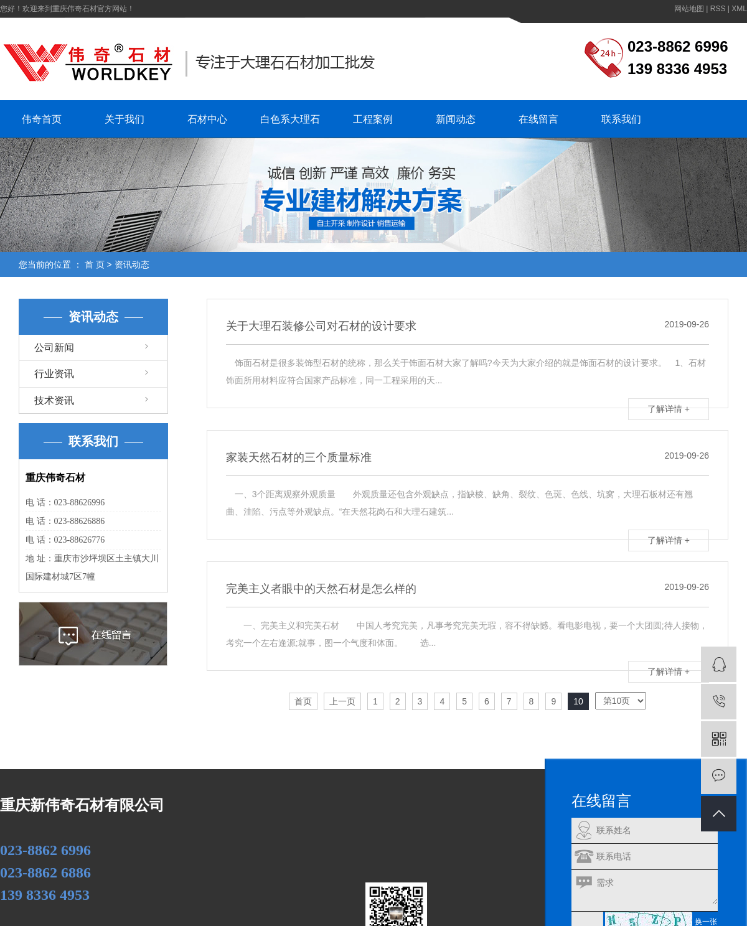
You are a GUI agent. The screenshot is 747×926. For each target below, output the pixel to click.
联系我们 (621, 119)
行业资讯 (54, 373)
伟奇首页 (42, 119)
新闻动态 (456, 119)
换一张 (706, 921)
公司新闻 (54, 347)
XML (739, 8)
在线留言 (538, 119)
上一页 (342, 701)
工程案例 (373, 119)
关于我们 (124, 119)
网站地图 (689, 8)
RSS (718, 8)
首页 (303, 701)
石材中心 (207, 119)
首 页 (95, 264)
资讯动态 (132, 264)
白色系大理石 (290, 119)
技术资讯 (54, 400)
